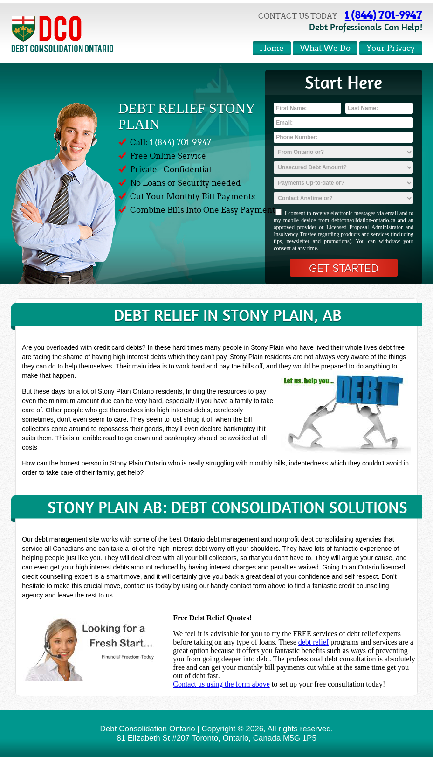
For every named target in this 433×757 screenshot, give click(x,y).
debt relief (313, 642)
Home (272, 48)
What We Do (325, 48)
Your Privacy (390, 48)
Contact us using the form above (221, 684)
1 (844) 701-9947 (383, 14)
